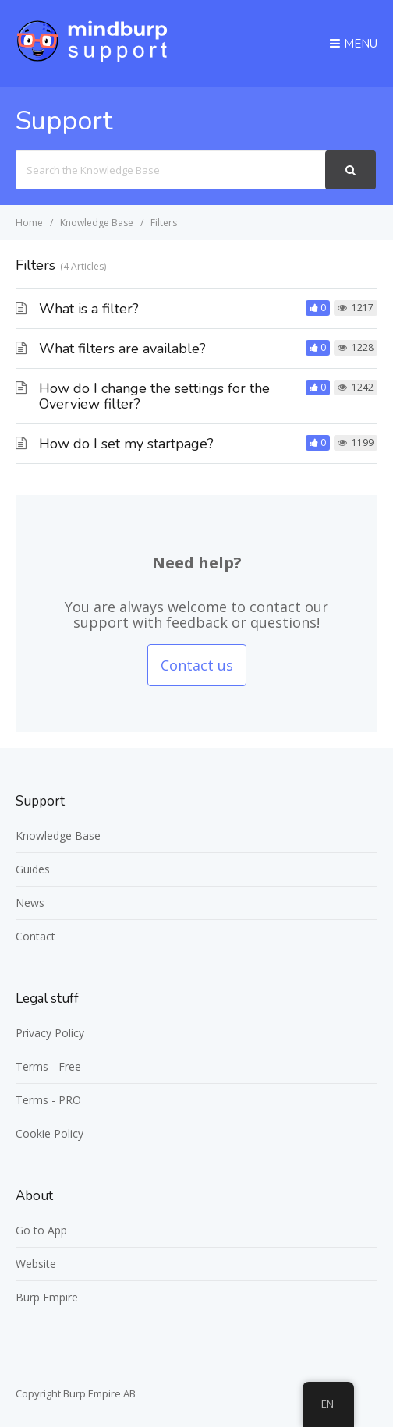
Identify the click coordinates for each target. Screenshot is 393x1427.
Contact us (197, 665)
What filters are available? (122, 348)
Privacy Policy (50, 1032)
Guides (33, 869)
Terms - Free (48, 1066)
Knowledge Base (58, 835)
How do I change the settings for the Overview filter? (154, 396)
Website (36, 1263)
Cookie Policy (49, 1133)
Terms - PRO (48, 1099)
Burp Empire (47, 1297)
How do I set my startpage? (126, 443)
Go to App (41, 1230)
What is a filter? (89, 308)
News (30, 902)
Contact (35, 936)
